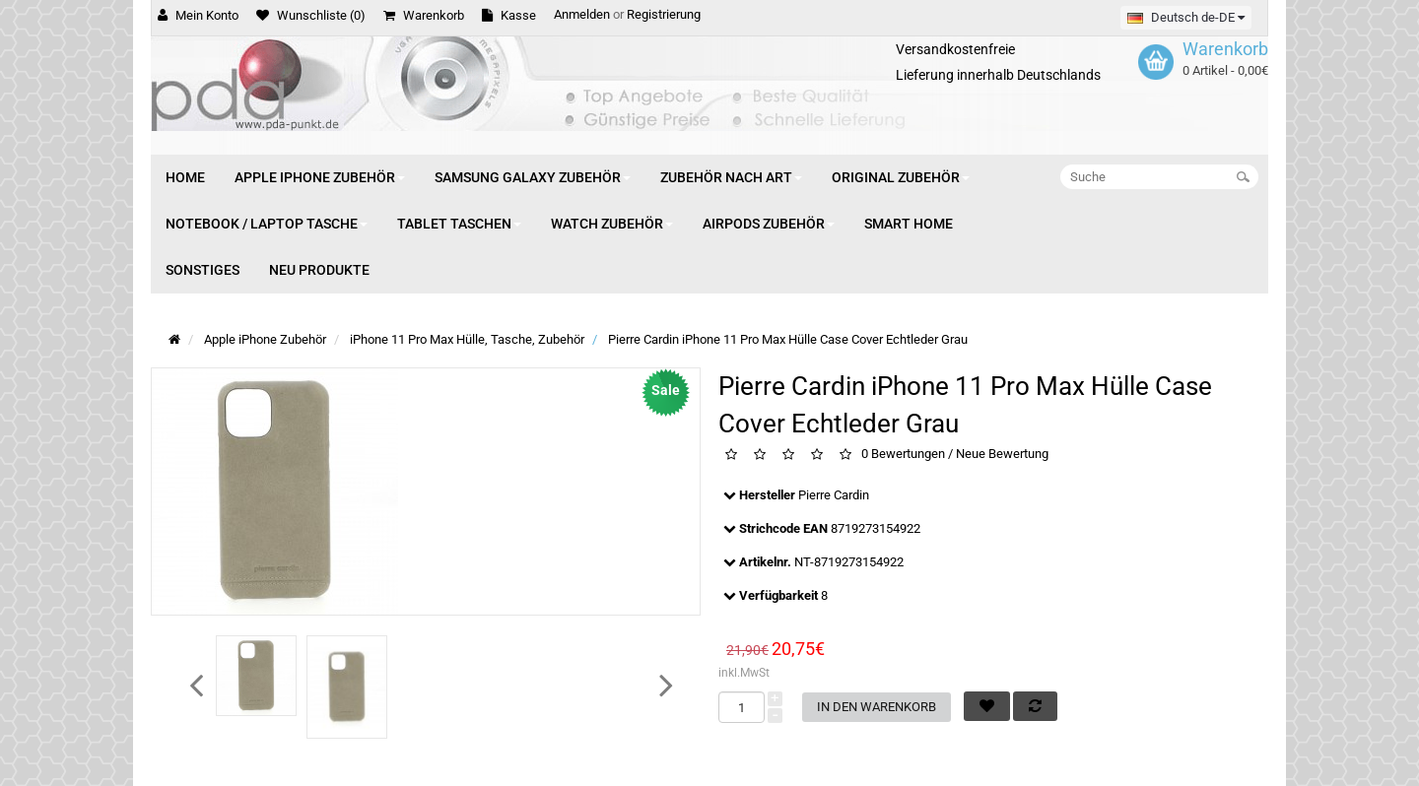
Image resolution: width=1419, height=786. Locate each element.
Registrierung (664, 14)
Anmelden (582, 14)
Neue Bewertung (1002, 454)
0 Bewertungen (903, 454)
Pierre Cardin (833, 495)
